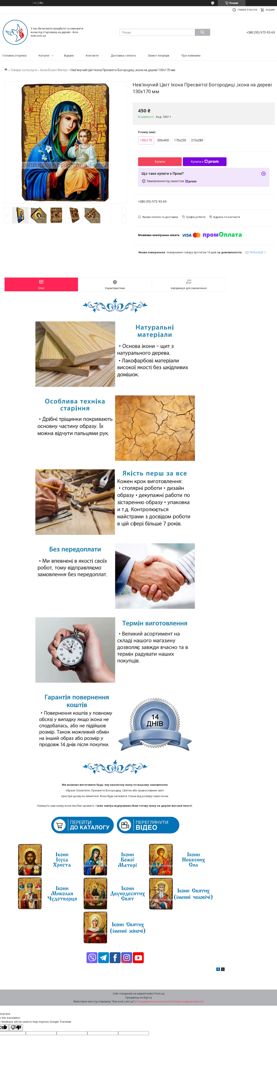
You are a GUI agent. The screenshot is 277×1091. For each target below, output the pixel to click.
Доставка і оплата (123, 55)
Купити (160, 161)
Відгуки (69, 55)
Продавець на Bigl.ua (138, 997)
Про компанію (191, 55)
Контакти (92, 55)
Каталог (44, 55)
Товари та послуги (23, 70)
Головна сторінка (14, 55)
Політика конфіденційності (187, 1001)
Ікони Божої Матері (54, 70)
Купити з (205, 162)
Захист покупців (158, 55)
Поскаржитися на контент (152, 1001)
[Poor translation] (16, 1027)
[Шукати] (202, 32)
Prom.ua (159, 993)
